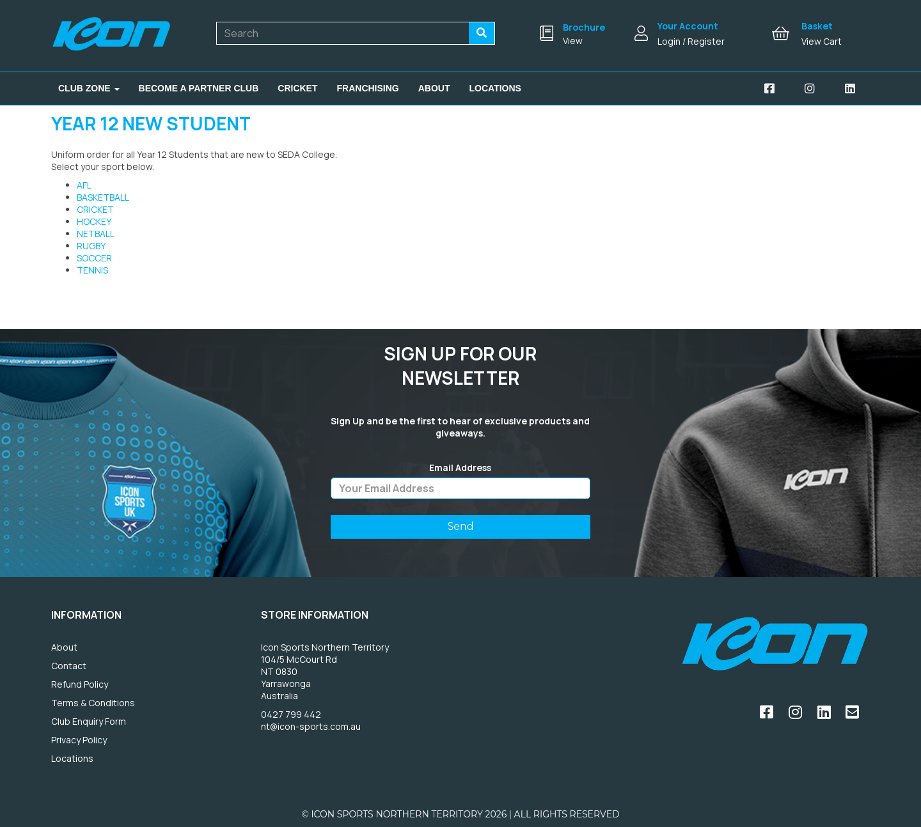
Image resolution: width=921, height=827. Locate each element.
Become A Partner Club (199, 88)
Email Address (460, 468)
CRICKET (95, 209)
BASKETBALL (103, 197)
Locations (495, 88)
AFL (84, 185)
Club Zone (89, 88)
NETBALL (95, 234)
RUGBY (91, 246)
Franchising (368, 88)
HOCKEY (94, 221)
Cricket (297, 88)
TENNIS (92, 270)
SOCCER (94, 258)
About (434, 88)
